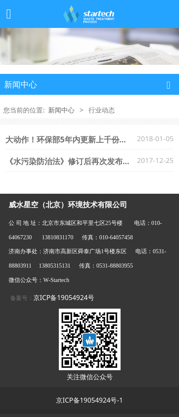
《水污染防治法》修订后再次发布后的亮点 (79, 161)
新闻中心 (61, 110)
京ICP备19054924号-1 (89, 400)
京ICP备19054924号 (63, 297)
